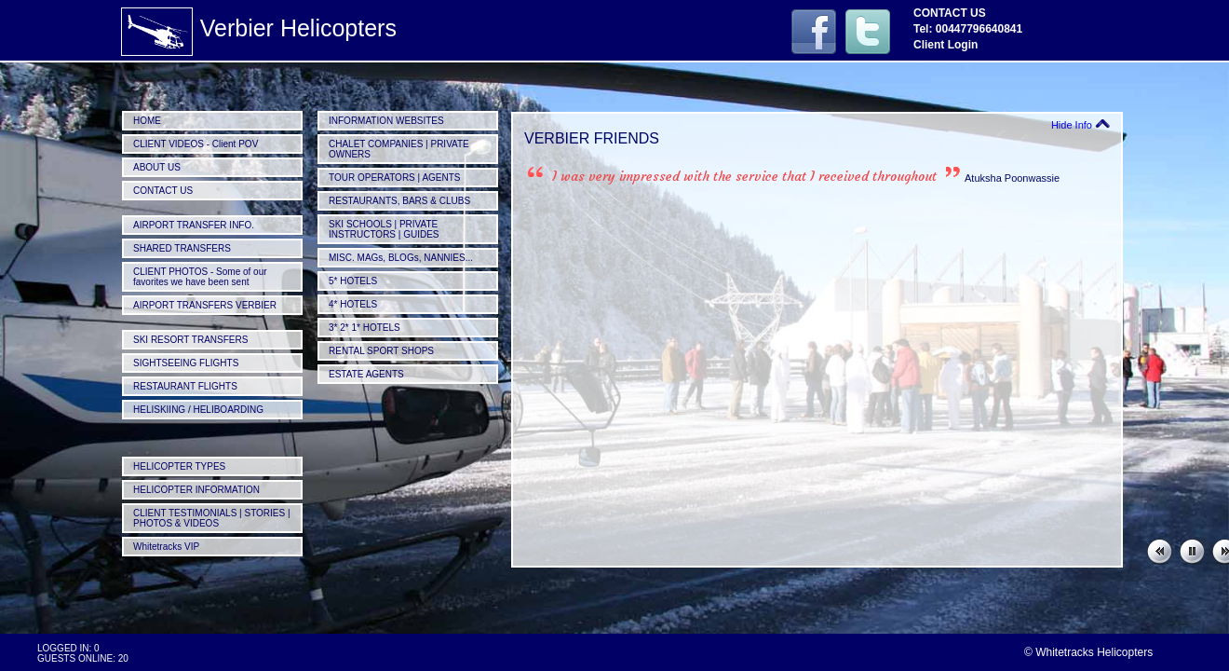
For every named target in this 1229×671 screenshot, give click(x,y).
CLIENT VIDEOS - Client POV (195, 144)
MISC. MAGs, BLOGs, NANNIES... (401, 258)
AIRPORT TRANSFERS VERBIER (205, 305)
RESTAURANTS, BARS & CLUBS (399, 201)
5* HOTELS (353, 281)
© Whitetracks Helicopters (1088, 652)
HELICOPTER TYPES (179, 466)
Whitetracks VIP (166, 546)
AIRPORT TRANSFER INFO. (193, 225)
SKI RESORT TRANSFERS (190, 340)
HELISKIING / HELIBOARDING (198, 409)
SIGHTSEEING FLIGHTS (185, 363)
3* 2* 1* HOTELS (364, 327)
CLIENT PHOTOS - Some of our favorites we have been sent (200, 277)
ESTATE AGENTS (366, 374)
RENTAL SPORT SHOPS (381, 351)
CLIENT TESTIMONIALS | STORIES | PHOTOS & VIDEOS (211, 518)
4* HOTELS (353, 304)
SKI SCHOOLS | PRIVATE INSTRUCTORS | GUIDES (384, 229)
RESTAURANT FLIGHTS (185, 386)
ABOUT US (157, 167)
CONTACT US (163, 190)
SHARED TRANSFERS (182, 248)
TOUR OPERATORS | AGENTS (395, 177)
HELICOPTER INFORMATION (196, 490)
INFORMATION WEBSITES (386, 121)
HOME (147, 121)
